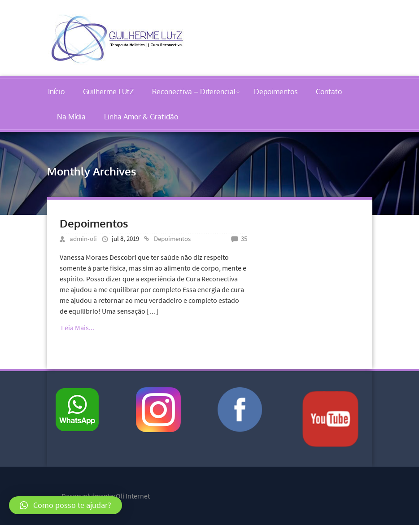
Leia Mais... (77, 327)
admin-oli (83, 238)
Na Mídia (71, 116)
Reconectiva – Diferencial (194, 91)
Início (56, 91)
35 (244, 238)
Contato (329, 91)
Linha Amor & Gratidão (141, 116)
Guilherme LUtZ (108, 91)
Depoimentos (275, 91)
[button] (65, 505)
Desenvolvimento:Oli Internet (105, 495)
